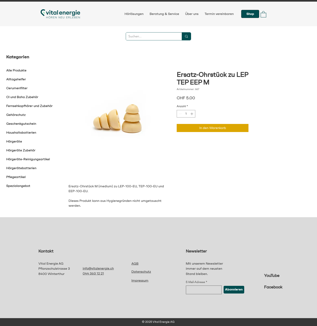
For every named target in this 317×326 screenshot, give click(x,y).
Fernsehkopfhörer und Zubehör (29, 106)
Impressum (139, 280)
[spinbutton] (186, 113)
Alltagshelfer (16, 79)
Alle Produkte (16, 70)
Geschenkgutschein (21, 124)
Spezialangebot (18, 186)
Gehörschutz (16, 115)
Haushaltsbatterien (21, 132)
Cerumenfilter (16, 88)
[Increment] (192, 113)
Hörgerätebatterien (21, 168)
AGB (134, 263)
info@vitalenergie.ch (98, 268)
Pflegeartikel (16, 177)
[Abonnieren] (234, 290)
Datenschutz (141, 272)
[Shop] (250, 14)
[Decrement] (179, 113)
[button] (263, 14)
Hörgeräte (14, 141)
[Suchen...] (150, 36)
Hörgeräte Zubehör (20, 150)
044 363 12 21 (93, 273)
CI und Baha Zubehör (22, 97)
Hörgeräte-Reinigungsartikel (28, 159)
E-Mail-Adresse (195, 282)
